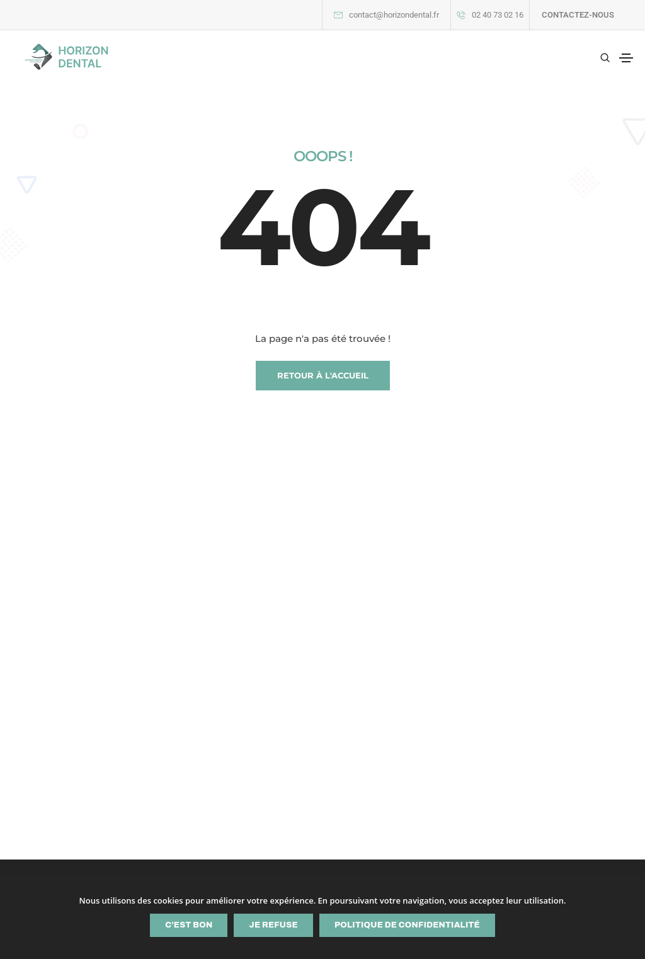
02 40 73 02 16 (497, 15)
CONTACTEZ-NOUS (578, 15)
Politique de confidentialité (407, 925)
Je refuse (273, 925)
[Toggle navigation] (626, 58)
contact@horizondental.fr (394, 15)
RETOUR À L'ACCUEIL (322, 375)
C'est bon (188, 925)
